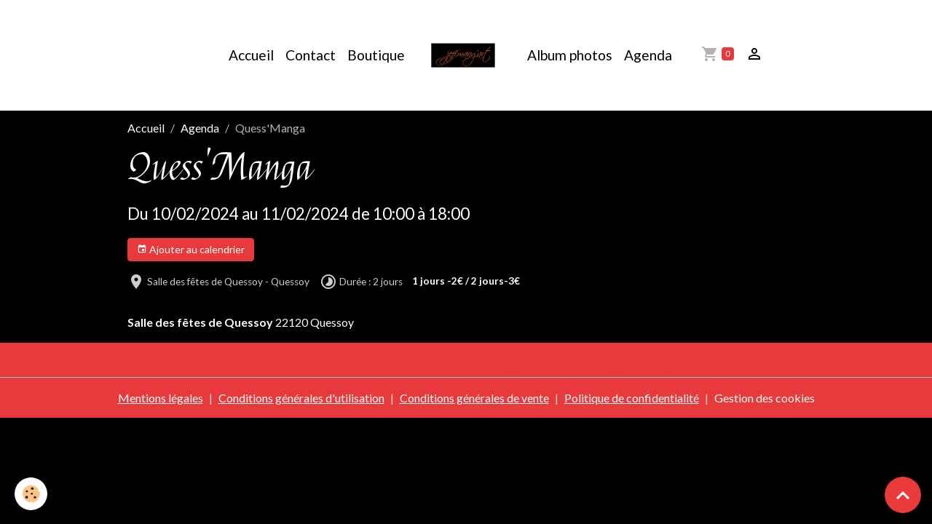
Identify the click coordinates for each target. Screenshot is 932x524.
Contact (310, 55)
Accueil (251, 55)
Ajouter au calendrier (191, 249)
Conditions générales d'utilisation (301, 398)
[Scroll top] (903, 495)
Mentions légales (160, 398)
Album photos (569, 55)
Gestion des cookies (764, 398)
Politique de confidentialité (631, 398)
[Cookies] (31, 493)
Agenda (648, 55)
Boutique (376, 55)
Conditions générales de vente (474, 398)
